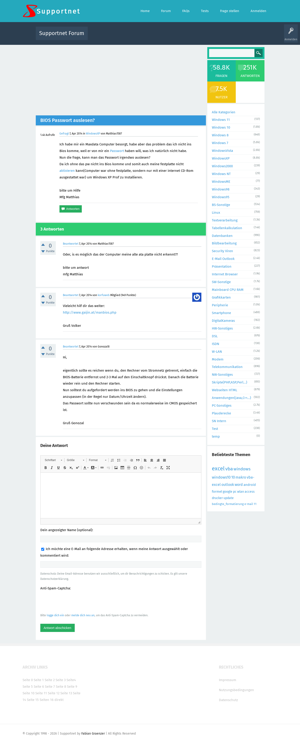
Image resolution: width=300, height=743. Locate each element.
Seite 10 (28, 693)
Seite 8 (61, 687)
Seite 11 (41, 693)
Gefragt (64, 133)
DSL (215, 336)
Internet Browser (225, 274)
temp (216, 436)
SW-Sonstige (221, 282)
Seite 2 (50, 680)
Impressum (227, 680)
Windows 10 (221, 127)
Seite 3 (61, 680)
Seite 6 (39, 687)
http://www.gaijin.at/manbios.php (89, 312)
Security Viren (222, 251)
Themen (174, 36)
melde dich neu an (83, 615)
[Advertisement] (121, 81)
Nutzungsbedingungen (236, 690)
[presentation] (75, 602)
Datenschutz (228, 700)
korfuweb (104, 295)
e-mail (248, 504)
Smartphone (221, 313)
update (228, 498)
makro (241, 477)
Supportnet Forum (61, 33)
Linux (216, 212)
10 (233, 477)
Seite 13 (66, 693)
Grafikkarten (221, 297)
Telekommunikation (227, 367)
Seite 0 (28, 680)
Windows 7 (220, 143)
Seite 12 (53, 693)
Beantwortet (70, 243)
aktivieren (67, 171)
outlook (227, 484)
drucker (217, 498)
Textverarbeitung (225, 220)
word (239, 484)
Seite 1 (39, 680)
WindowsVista (222, 151)
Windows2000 (222, 166)
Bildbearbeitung (224, 243)
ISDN (215, 344)
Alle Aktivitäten (100, 36)
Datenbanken (222, 236)
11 (255, 504)
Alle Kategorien (223, 112)
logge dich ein (55, 615)
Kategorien (190, 36)
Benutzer (207, 36)
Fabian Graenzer (93, 733)
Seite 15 (33, 700)
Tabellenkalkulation (227, 228)
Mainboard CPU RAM (228, 290)
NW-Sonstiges (222, 375)
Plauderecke (221, 413)
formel (217, 491)
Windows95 (220, 197)
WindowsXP (93, 133)
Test (215, 429)
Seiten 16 (47, 700)
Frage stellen (224, 36)
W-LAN (217, 352)
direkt (59, 700)
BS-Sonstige (221, 205)
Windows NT (221, 174)
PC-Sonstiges (221, 405)
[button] (53, 460)
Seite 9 (72, 687)
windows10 (221, 477)
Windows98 (220, 189)
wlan (240, 492)
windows (242, 469)
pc (234, 492)
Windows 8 (220, 135)
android (250, 485)
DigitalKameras (223, 321)
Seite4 (71, 680)
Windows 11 (221, 120)
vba (229, 469)
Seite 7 (50, 687)
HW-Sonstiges (222, 328)
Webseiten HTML (224, 390)
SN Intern (219, 421)
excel (218, 468)
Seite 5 (28, 687)
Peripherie (220, 305)
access (250, 492)
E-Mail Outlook (223, 259)
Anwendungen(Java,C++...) (231, 398)
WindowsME (221, 182)
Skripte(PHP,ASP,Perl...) (229, 382)
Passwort (117, 151)
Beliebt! (137, 36)
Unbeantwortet (156, 36)
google (227, 492)
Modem (217, 359)
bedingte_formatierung (228, 504)
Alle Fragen (121, 36)
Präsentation (221, 266)
